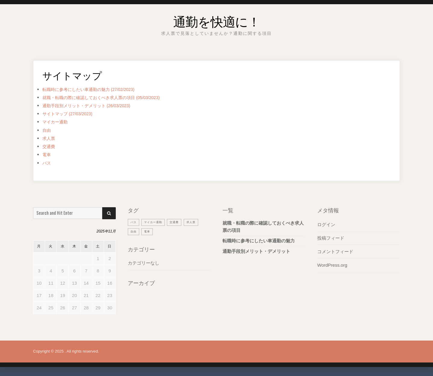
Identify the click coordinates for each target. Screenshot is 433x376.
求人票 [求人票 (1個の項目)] (198, 222)
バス (47, 163)
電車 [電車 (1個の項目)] (148, 231)
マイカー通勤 (57, 122)
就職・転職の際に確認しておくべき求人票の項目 (263, 226)
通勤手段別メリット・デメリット (256, 251)
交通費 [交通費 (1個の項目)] (179, 222)
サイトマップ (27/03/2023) (72, 114)
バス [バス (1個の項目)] (134, 222)
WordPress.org (332, 265)
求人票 (50, 138)
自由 (47, 130)
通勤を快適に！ (217, 19)
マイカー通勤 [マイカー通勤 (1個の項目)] (156, 222)
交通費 (50, 146)
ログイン (326, 224)
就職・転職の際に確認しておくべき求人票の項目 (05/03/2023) (113, 97)
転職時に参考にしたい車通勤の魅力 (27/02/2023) (98, 89)
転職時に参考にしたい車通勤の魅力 (259, 240)
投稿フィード (330, 238)
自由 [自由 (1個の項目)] (134, 231)
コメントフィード (335, 251)
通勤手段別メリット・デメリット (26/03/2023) (95, 105)
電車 (47, 154)
